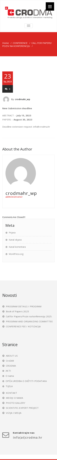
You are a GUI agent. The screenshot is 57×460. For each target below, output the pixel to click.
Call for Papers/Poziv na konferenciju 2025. (29, 316)
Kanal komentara (17, 246)
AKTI (8, 370)
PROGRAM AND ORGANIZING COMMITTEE (29, 321)
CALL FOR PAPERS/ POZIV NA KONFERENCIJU (27, 44)
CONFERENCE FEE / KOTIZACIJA (23, 326)
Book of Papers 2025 (17, 311)
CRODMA (11, 365)
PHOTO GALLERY (15, 402)
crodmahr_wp (22, 99)
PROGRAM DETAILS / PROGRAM (23, 306)
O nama (10, 375)
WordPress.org (16, 254)
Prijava (12, 232)
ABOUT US (12, 355)
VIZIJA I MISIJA (13, 412)
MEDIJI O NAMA (14, 397)
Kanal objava (15, 239)
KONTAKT (11, 392)
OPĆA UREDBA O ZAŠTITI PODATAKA (26, 380)
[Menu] (50, 6)
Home (5, 42)
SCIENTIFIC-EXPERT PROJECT (22, 407)
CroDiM (10, 360)
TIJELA (9, 386)
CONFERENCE (20, 42)
